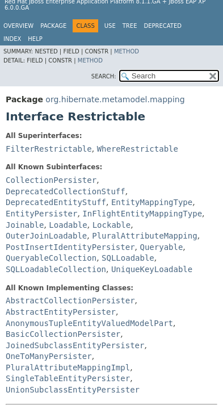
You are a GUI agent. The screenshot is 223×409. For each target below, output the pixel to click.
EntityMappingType (151, 202)
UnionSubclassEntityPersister (73, 389)
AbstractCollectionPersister (70, 300)
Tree (130, 26)
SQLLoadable (128, 257)
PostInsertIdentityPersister (70, 247)
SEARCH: (103, 76)
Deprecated (163, 26)
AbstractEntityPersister (61, 311)
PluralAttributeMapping (144, 235)
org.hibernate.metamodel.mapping (114, 99)
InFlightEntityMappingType (142, 213)
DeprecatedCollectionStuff (65, 191)
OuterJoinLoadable (46, 235)
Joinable (25, 224)
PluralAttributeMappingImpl (68, 367)
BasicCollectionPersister (63, 334)
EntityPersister (41, 213)
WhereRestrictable (137, 148)
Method (126, 51)
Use (110, 26)
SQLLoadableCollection (56, 269)
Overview (18, 26)
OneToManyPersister (49, 356)
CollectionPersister (51, 180)
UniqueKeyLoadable (151, 269)
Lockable (111, 224)
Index (12, 39)
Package (53, 26)
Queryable (161, 247)
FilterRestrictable (49, 148)
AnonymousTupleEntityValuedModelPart (89, 323)
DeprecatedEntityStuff (56, 202)
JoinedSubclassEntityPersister (75, 345)
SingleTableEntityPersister (68, 378)
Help (35, 39)
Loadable (68, 224)
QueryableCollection (51, 257)
